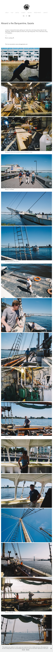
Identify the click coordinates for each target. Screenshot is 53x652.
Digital (17, 12)
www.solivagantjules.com (21, 44)
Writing (30, 12)
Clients (23, 12)
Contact (45, 12)
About (7, 12)
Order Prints (37, 12)
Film (12, 12)
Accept (23, 649)
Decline (27, 649)
